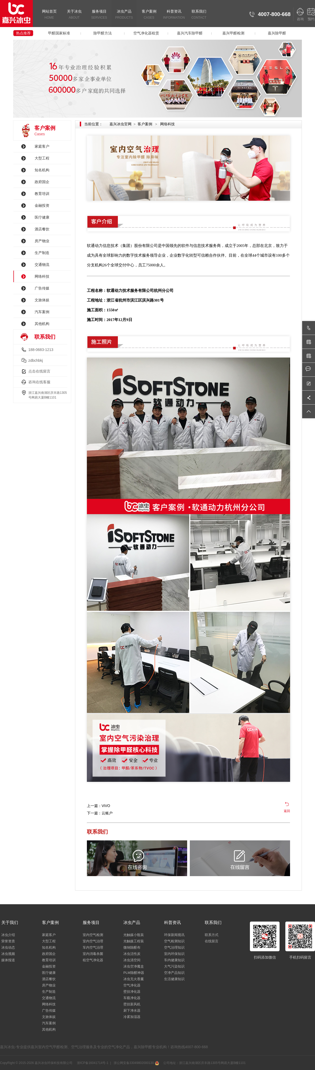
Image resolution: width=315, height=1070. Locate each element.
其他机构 (42, 324)
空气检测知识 (174, 941)
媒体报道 (8, 960)
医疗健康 (42, 217)
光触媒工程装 (133, 941)
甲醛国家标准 (59, 33)
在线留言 (211, 941)
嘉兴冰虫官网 (120, 124)
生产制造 (42, 253)
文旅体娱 (42, 300)
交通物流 (42, 264)
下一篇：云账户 (100, 813)
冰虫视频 (8, 954)
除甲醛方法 (102, 33)
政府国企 (42, 182)
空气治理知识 (174, 947)
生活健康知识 (174, 979)
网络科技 (42, 276)
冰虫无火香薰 (133, 979)
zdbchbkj (35, 360)
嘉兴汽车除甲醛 (190, 33)
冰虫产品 (124, 14)
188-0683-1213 (40, 350)
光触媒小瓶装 (133, 935)
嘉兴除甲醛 (277, 33)
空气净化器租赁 (146, 33)
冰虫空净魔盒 (133, 966)
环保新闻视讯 (174, 935)
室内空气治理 (93, 941)
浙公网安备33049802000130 (136, 1063)
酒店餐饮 (42, 229)
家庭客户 (42, 146)
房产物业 (42, 241)
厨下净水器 (131, 1010)
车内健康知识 (174, 960)
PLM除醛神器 (133, 973)
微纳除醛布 (131, 947)
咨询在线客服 (39, 382)
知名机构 (42, 170)
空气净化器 (131, 985)
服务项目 (99, 14)
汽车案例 (42, 312)
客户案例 (148, 14)
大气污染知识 (174, 966)
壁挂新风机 (131, 1004)
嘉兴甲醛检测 (233, 33)
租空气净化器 (93, 960)
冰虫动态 (8, 947)
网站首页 (49, 14)
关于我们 (9, 922)
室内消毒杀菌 (93, 954)
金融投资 (42, 205)
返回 (287, 811)
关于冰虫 (74, 14)
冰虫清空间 (131, 960)
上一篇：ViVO (98, 806)
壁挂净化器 (131, 992)
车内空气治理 (93, 947)
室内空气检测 (93, 935)
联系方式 (211, 935)
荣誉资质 (8, 941)
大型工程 (42, 158)
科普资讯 (173, 14)
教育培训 (42, 194)
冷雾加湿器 (131, 1017)
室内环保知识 (174, 954)
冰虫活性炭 (131, 954)
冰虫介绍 (8, 935)
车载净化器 (131, 998)
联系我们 (198, 14)
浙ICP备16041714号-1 (92, 1063)
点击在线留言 (39, 371)
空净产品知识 (174, 973)
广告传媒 (42, 288)
